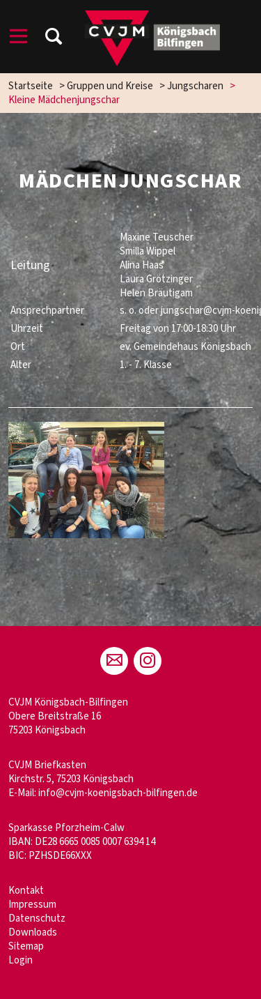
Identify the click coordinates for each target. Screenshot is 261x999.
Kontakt (26, 890)
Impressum (32, 904)
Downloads (32, 932)
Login (20, 960)
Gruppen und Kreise (110, 86)
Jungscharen (195, 86)
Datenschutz (36, 918)
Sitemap (26, 946)
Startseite (30, 86)
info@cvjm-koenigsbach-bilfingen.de (118, 793)
